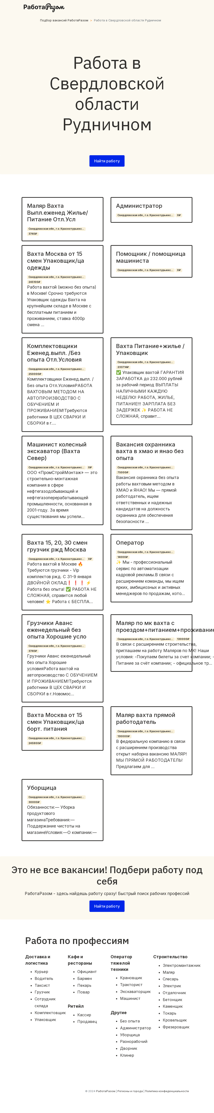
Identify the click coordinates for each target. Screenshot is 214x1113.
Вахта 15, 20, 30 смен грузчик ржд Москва (57, 546)
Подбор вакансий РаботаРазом (64, 20)
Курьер (41, 971)
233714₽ (123, 367)
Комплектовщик (50, 1012)
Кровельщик (175, 1020)
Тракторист (131, 984)
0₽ (179, 215)
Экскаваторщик (135, 991)
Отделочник (174, 992)
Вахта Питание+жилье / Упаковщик (150, 349)
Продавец (87, 1021)
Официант (87, 971)
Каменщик (173, 1006)
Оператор (130, 542)
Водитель (44, 978)
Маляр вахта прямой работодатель (145, 718)
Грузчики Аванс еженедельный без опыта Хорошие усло (56, 629)
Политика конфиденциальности (167, 1091)
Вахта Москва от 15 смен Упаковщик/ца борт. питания (55, 721)
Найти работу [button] (107, 161)
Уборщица (41, 787)
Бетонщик (172, 999)
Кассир (84, 1014)
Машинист (130, 998)
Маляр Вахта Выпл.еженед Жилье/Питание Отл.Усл (57, 212)
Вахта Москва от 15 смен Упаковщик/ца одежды (55, 260)
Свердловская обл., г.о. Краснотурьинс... (56, 228)
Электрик (172, 985)
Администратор (139, 205)
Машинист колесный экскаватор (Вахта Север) (57, 451)
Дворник (128, 1048)
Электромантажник (181, 965)
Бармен (84, 978)
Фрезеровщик (176, 1027)
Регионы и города (130, 1091)
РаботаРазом (105, 1091)
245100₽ (34, 282)
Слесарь (170, 979)
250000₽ (34, 374)
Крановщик (131, 977)
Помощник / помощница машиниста (151, 257)
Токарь (169, 1013)
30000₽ (34, 802)
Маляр (169, 972)
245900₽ (34, 743)
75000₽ (122, 472)
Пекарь (84, 985)
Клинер (127, 1055)
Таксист (42, 985)
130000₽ (183, 639)
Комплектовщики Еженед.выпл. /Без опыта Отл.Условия (54, 353)
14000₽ (122, 557)
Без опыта (130, 1021)
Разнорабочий (133, 1041)
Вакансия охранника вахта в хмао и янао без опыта (150, 451)
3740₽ (32, 233)
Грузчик (42, 992)
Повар (83, 992)
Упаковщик (45, 1019)
